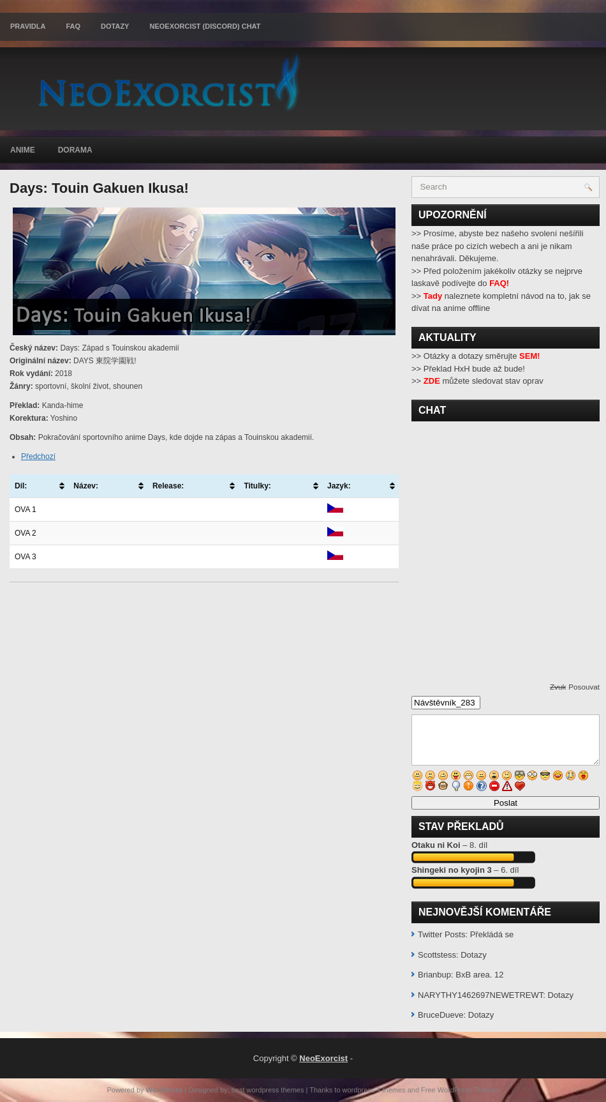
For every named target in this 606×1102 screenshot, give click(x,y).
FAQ (73, 26)
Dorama (75, 150)
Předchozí (38, 456)
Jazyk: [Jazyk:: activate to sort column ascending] (339, 485)
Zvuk (558, 687)
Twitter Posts (441, 934)
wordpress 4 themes (374, 1090)
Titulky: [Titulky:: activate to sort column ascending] (257, 485)
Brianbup (434, 974)
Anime (22, 150)
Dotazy (115, 26)
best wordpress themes (268, 1090)
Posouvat (584, 687)
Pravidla (27, 26)
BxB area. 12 (479, 974)
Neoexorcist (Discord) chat (204, 26)
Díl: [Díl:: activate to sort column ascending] (21, 485)
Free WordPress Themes (460, 1090)
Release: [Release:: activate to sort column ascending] (168, 485)
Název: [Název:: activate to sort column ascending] (85, 485)
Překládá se (492, 934)
